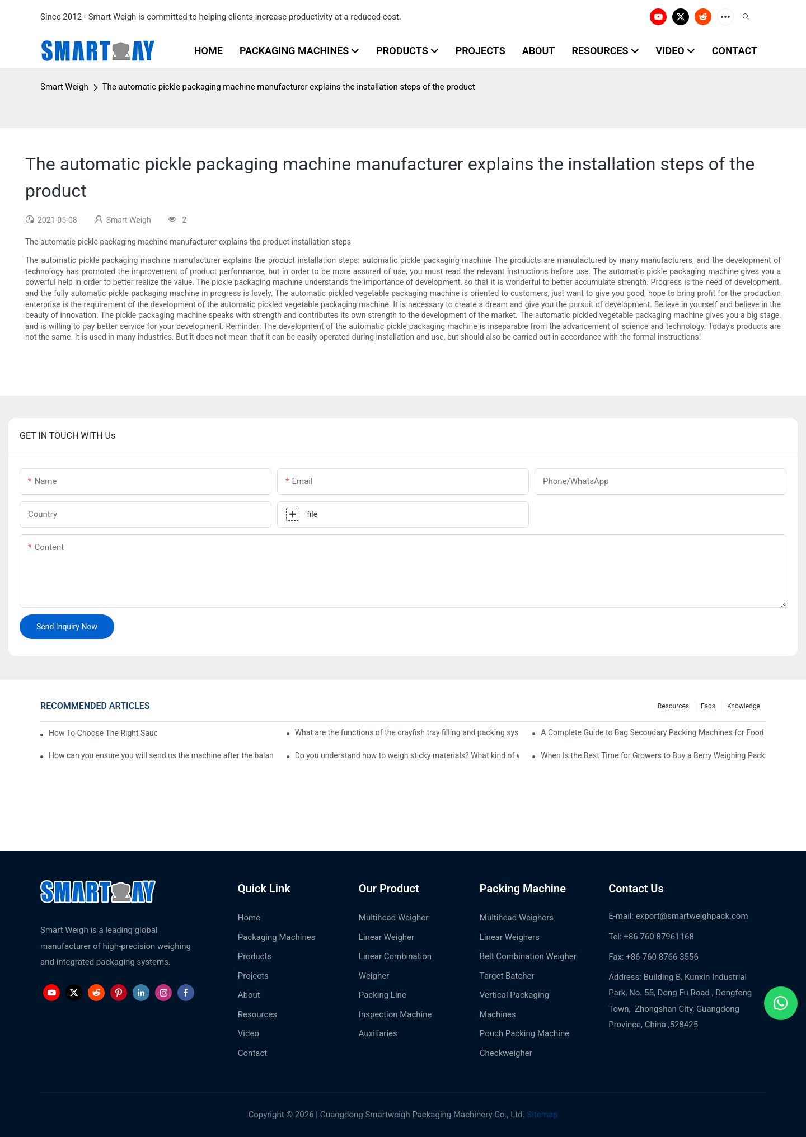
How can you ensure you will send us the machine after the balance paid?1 (161, 755)
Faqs (708, 706)
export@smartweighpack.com (692, 916)
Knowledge (743, 706)
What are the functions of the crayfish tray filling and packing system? (407, 732)
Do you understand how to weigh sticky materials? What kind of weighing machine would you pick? (407, 755)
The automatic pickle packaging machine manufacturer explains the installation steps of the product (288, 87)
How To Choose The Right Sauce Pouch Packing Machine (103, 733)
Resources (673, 706)
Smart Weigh (64, 87)
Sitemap (541, 1115)
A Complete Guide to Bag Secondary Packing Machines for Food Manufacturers (653, 732)
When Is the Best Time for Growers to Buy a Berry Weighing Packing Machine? (653, 755)
